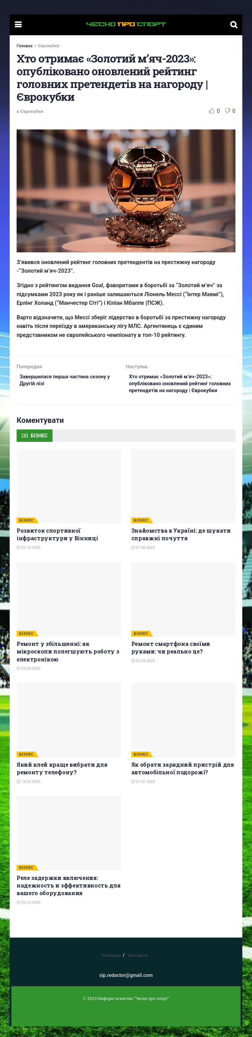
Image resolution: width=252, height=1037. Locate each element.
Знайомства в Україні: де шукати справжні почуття (181, 544)
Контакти (138, 966)
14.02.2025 (28, 792)
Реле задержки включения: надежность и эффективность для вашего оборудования (68, 895)
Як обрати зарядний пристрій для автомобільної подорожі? (182, 779)
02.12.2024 (28, 913)
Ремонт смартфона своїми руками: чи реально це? (171, 657)
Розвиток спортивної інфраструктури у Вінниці (57, 544)
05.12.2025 (28, 558)
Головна (24, 45)
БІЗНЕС (26, 531)
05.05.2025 (28, 679)
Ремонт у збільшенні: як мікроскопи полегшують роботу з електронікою (68, 661)
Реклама (111, 966)
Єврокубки (48, 45)
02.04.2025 (143, 671)
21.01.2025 (143, 792)
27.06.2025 (143, 558)
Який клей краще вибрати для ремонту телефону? (62, 779)
